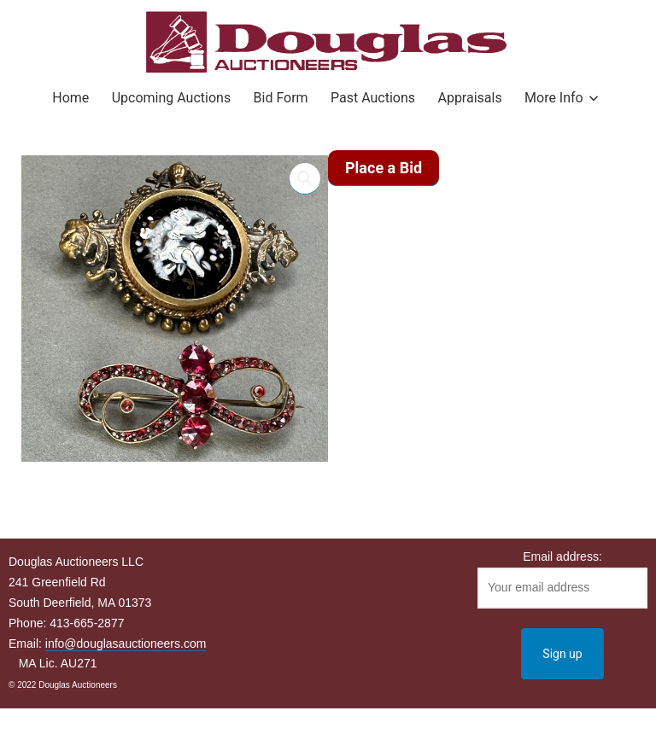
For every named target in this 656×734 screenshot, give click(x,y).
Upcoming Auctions (171, 98)
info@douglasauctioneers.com (126, 643)
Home (70, 98)
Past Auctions (373, 98)
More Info (553, 98)
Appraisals (469, 98)
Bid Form (281, 98)
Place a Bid (383, 168)
